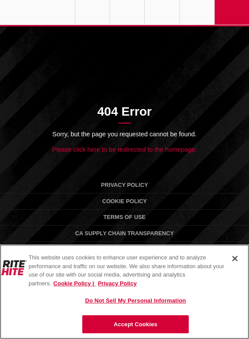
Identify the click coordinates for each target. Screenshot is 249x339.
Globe (92, 12)
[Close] (235, 258)
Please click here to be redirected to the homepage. (124, 149)
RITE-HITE (37, 12)
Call (162, 12)
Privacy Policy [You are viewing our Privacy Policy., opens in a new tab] (117, 283)
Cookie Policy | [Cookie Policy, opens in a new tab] (74, 283)
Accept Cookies (135, 324)
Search (197, 12)
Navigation (232, 12)
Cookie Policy (124, 201)
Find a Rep (127, 12)
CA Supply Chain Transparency (124, 233)
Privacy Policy (124, 185)
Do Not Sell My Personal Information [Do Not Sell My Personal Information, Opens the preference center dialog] (135, 300)
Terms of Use (124, 217)
